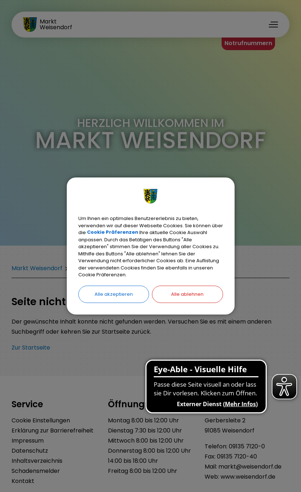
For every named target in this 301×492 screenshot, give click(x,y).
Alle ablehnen (187, 293)
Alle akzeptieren (114, 293)
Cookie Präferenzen (112, 232)
